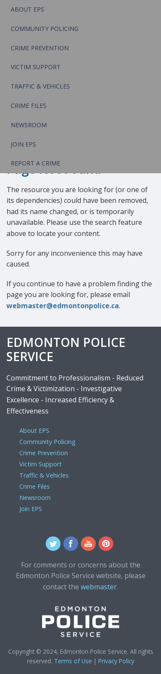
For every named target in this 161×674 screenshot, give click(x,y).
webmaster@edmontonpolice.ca (62, 305)
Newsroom (29, 125)
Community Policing (45, 29)
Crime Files (28, 105)
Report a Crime (35, 163)
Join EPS (23, 144)
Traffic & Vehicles (40, 86)
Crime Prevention (40, 48)
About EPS (27, 9)
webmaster (99, 586)
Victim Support (36, 67)
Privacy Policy (116, 661)
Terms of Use (73, 661)
